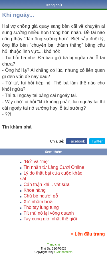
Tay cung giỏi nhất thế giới (50, 218)
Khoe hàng (34, 190)
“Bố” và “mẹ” (36, 161)
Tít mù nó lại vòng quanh (48, 213)
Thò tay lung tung (41, 207)
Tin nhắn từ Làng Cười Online (53, 167)
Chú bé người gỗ (40, 195)
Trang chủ (53, 5)
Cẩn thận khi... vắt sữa (46, 184)
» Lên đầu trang (88, 234)
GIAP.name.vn (62, 252)
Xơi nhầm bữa (38, 201)
